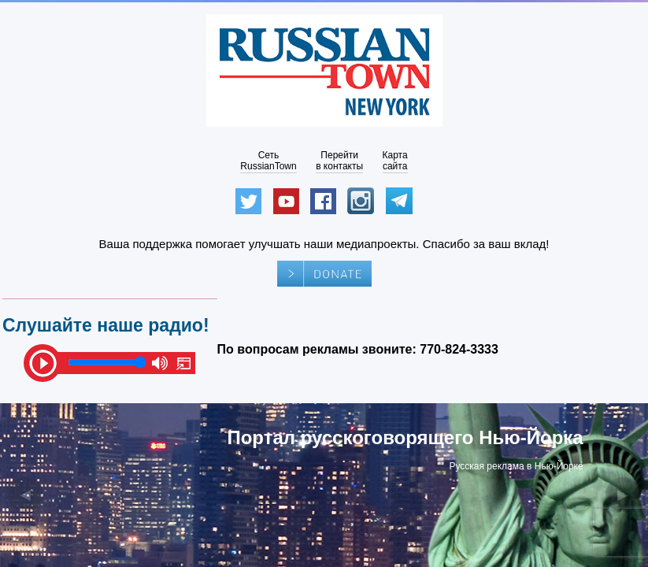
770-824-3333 (459, 349)
